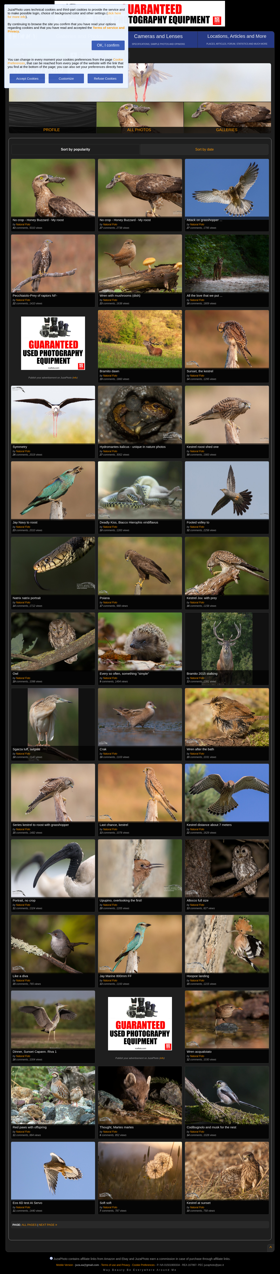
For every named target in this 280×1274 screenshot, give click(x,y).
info (75, 377)
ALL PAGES (29, 1224)
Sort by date (204, 149)
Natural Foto (23, 224)
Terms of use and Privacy (115, 1265)
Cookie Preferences (143, 1265)
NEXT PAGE (48, 1224)
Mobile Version (64, 1265)
